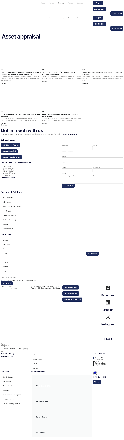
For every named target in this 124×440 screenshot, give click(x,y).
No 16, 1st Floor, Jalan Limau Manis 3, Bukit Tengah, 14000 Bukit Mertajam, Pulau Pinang (45, 288)
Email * (64, 156)
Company (61, 3)
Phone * (64, 162)
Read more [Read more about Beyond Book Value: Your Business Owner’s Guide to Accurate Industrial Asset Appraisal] (3, 83)
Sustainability (7, 245)
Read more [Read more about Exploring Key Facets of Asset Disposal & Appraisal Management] (44, 81)
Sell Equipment (7, 203)
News (4, 258)
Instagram (108, 325)
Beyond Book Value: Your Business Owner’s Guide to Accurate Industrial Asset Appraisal (21, 73)
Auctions (5, 267)
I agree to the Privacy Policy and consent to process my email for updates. (20, 281)
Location (64, 167)
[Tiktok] (107, 332)
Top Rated (13, 289)
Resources (80, 3)
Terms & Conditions (9, 349)
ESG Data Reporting (9, 220)
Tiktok (108, 339)
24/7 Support (7, 211)
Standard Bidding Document (11, 404)
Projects (70, 3)
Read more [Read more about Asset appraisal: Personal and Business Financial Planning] (85, 83)
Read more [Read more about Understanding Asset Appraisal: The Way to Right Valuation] (3, 123)
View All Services (8, 400)
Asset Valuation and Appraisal (12, 207)
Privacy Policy (23, 349)
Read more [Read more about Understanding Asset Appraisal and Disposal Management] (44, 123)
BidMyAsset (5, 346)
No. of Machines (96, 167)
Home (43, 3)
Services (51, 3)
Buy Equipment (7, 198)
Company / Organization (67, 151)
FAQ (4, 272)
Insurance (6, 225)
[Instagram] (107, 317)
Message (64, 173)
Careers (5, 254)
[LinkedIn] (107, 303)
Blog (2, 69)
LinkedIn (108, 310)
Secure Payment (8, 229)
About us (5, 241)
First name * (65, 145)
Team (4, 249)
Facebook (108, 296)
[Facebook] (107, 288)
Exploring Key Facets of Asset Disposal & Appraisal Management (58, 73)
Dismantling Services (9, 216)
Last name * (95, 145)
